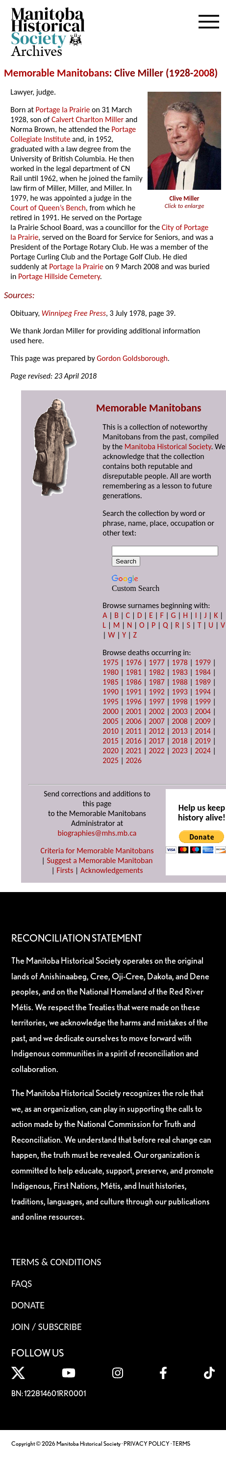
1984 (203, 672)
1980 (110, 672)
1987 (156, 682)
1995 (110, 701)
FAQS (21, 1283)
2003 (179, 711)
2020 (110, 750)
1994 (203, 691)
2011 (133, 731)
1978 (179, 662)
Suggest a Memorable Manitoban (99, 860)
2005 (110, 721)
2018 (179, 740)
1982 (156, 672)
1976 (133, 662)
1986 (133, 682)
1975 (110, 662)
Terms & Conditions (56, 1262)
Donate (28, 1305)
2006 (133, 721)
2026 (133, 760)
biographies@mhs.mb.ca (96, 833)
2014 (203, 731)
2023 (179, 750)
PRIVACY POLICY (147, 1443)
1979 (203, 662)
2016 (133, 740)
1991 (133, 691)
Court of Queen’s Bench (48, 207)
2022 (156, 750)
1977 (156, 662)
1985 (110, 682)
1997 (156, 701)
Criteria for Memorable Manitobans (97, 850)
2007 (156, 721)
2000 (110, 711)
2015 (110, 740)
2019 (203, 740)
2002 (156, 711)
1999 (203, 701)
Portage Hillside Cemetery (59, 276)
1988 (179, 682)
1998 (179, 701)
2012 (156, 731)
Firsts (64, 870)
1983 (179, 672)
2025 (110, 760)
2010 (110, 731)
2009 (203, 721)
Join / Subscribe (46, 1326)
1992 (156, 691)
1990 (110, 691)
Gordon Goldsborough (132, 358)
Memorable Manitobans (56, 73)
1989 (203, 682)
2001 (133, 711)
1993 (179, 691)
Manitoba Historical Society (168, 446)
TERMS (181, 1443)
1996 (133, 701)
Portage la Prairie (63, 109)
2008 (203, 73)
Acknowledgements (111, 870)
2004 (203, 711)
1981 (133, 672)
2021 (133, 750)
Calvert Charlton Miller (87, 119)
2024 (203, 750)
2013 (179, 731)
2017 (156, 740)
